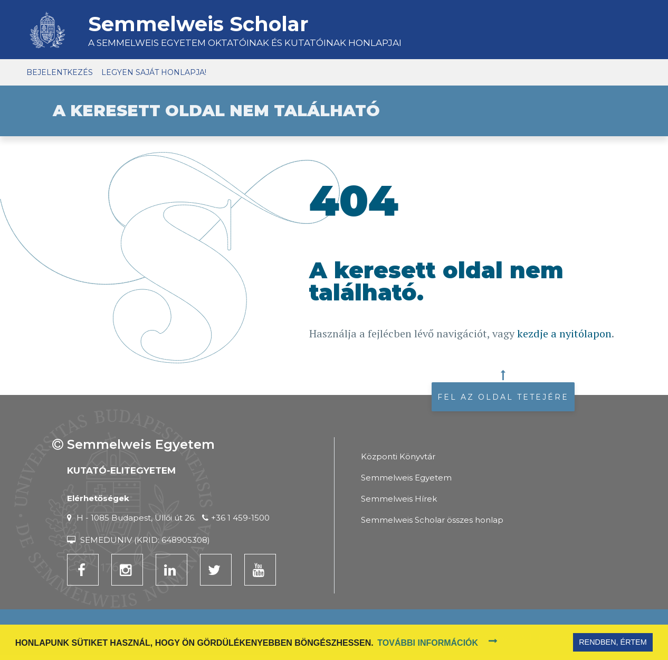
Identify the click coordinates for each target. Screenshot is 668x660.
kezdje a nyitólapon (564, 333)
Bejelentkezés (59, 72)
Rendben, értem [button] (612, 642)
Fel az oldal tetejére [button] (503, 397)
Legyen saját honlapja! (153, 72)
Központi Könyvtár (398, 456)
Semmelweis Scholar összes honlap (432, 520)
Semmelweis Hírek (399, 499)
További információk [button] (427, 642)
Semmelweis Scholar (198, 24)
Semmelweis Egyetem (406, 478)
